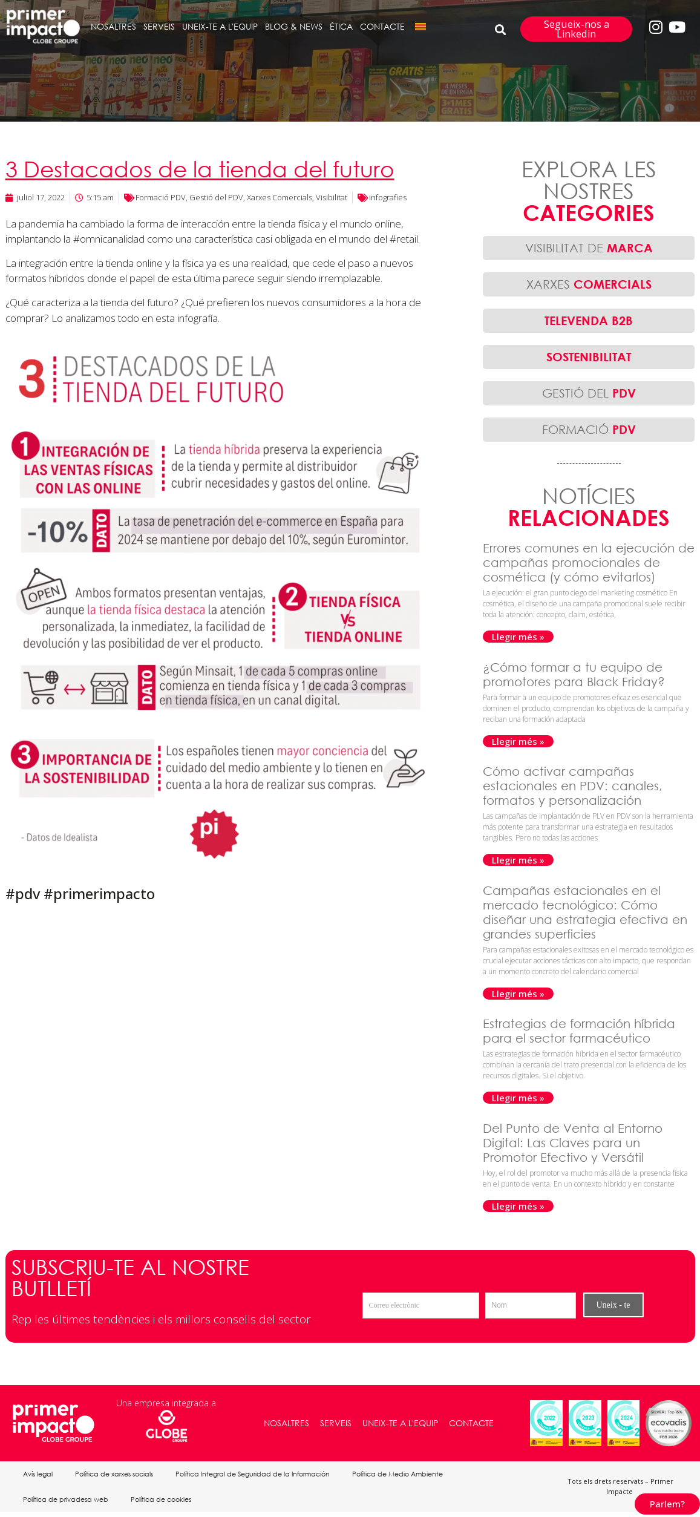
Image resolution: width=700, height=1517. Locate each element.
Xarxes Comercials (279, 197)
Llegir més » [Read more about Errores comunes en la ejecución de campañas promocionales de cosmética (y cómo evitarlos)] (518, 637)
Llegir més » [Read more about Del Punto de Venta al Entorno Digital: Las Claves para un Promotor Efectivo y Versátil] (518, 1206)
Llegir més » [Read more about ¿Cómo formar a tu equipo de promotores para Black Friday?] (518, 741)
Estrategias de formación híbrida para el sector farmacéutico (579, 1031)
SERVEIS (159, 26)
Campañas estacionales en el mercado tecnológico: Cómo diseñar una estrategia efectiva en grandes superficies (585, 912)
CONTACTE (382, 26)
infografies (388, 197)
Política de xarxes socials (117, 1475)
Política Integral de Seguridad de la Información (257, 1475)
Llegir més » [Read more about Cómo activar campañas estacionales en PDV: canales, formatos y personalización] (518, 860)
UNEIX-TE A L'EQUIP (220, 26)
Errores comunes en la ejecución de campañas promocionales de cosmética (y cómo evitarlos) (589, 562)
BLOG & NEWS (293, 26)
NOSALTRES (113, 26)
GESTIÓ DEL (589, 393)
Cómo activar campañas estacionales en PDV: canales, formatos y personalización (572, 785)
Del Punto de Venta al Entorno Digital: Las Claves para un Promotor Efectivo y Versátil (572, 1142)
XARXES (589, 284)
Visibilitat (331, 197)
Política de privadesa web (67, 1503)
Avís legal (39, 1475)
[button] (500, 29)
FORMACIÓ (589, 429)
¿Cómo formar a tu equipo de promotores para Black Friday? (576, 674)
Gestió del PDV (216, 197)
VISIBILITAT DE (589, 248)
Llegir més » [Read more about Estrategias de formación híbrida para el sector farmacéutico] (518, 1098)
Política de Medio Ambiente (404, 1475)
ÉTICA (341, 26)
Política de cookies (164, 1503)
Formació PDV (161, 197)
